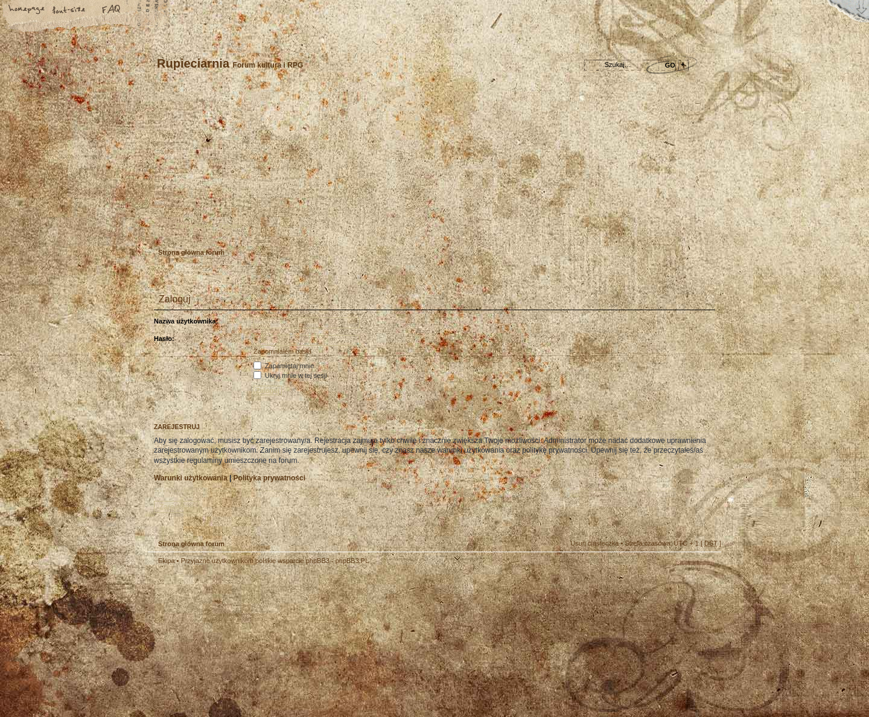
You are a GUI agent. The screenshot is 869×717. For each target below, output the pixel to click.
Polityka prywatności (269, 478)
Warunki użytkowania (191, 478)
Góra (706, 568)
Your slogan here (338, 642)
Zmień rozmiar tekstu (69, 10)
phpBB (283, 641)
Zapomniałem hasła (282, 351)
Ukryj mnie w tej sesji (290, 375)
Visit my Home (685, 676)
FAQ (112, 10)
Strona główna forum (433, 166)
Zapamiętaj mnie (283, 365)
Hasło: (164, 338)
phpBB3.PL (352, 560)
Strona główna (27, 10)
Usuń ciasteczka (594, 543)
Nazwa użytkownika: (186, 321)
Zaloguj (230, 225)
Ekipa (166, 560)
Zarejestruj (192, 225)
